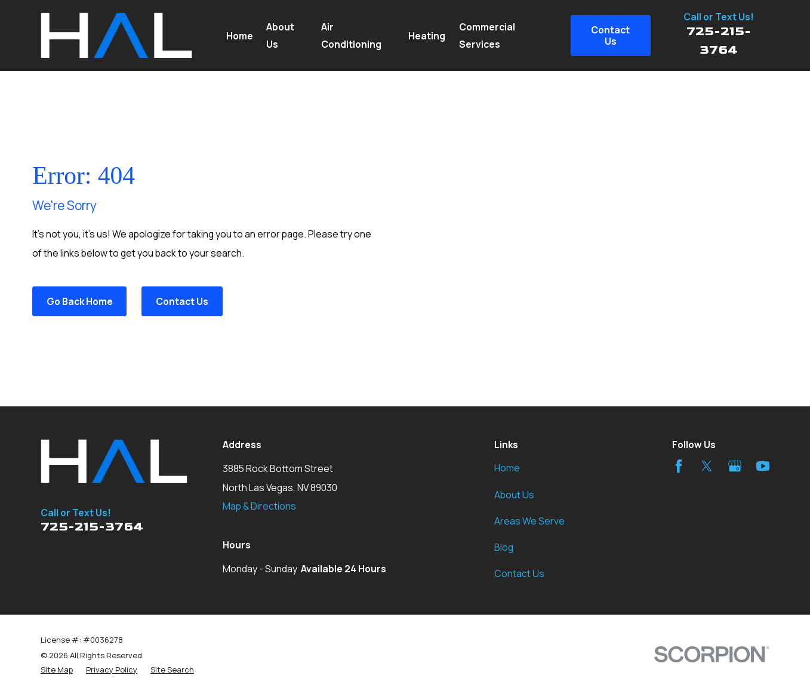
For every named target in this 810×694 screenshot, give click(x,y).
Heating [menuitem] (426, 35)
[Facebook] (678, 466)
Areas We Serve (529, 521)
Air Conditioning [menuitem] (351, 35)
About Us (514, 494)
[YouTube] (762, 466)
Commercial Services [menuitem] (487, 35)
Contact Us (182, 301)
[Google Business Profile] (734, 466)
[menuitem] (57, 670)
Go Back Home (80, 301)
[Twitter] (706, 466)
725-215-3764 (92, 526)
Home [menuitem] (239, 35)
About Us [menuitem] (280, 35)
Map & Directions (259, 506)
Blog (503, 547)
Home (507, 467)
